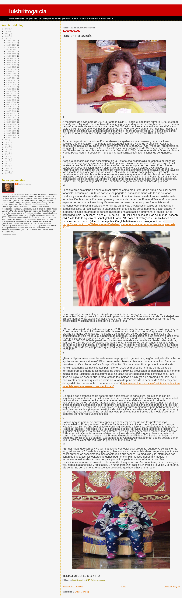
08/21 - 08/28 (12, 76)
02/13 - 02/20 (12, 124)
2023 (7, 36)
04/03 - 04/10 (12, 109)
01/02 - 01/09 (12, 137)
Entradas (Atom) (82, 592)
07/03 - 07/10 (12, 89)
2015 (7, 154)
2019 (7, 144)
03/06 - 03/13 (12, 118)
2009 (7, 168)
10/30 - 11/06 (12, 54)
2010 (7, 166)
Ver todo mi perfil (9, 235)
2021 (7, 140)
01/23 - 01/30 (12, 131)
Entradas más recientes (73, 586)
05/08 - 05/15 (12, 100)
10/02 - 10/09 (12, 62)
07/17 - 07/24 (12, 84)
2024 (7, 34)
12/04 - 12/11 (12, 43)
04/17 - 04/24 (12, 104)
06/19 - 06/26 (12, 91)
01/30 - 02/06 (12, 129)
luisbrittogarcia (27, 11)
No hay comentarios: (98, 580)
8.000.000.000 (71, 30)
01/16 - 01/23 (12, 133)
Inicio (123, 586)
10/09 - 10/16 (12, 60)
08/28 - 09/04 (12, 73)
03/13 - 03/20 (12, 115)
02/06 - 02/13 (12, 126)
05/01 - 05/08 (12, 102)
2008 (7, 171)
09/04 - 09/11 (12, 71)
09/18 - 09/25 (12, 67)
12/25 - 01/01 (12, 41)
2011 (7, 163)
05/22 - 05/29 (12, 98)
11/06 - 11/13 (12, 51)
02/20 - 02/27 (12, 122)
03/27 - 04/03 (12, 111)
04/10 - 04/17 (12, 107)
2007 (7, 173)
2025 (7, 31)
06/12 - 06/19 (12, 93)
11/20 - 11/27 (12, 45)
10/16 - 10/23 (12, 58)
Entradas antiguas (172, 586)
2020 (7, 142)
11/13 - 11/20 (12, 47)
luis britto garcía (24, 184)
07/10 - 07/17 (12, 87)
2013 (7, 159)
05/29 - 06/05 (12, 95)
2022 (7, 38)
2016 (7, 151)
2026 (7, 29)
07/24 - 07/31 (12, 82)
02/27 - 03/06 (12, 120)
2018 (7, 147)
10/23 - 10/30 (12, 56)
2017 (7, 149)
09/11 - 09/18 (12, 69)
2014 (7, 156)
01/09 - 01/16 (12, 135)
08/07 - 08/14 (12, 78)
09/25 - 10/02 (12, 65)
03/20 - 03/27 (12, 113)
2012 (7, 161)
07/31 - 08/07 (12, 80)
